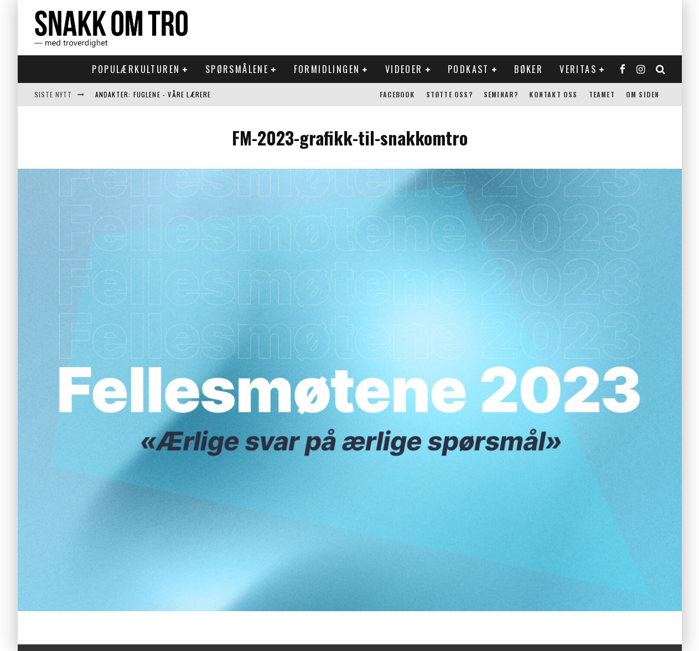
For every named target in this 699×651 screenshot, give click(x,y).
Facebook (397, 94)
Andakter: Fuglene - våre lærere (153, 94)
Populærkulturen (136, 69)
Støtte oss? (449, 94)
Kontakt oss (553, 94)
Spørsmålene (236, 69)
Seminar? (501, 94)
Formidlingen (327, 69)
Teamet (602, 94)
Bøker (528, 69)
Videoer (404, 69)
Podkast (468, 69)
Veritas (578, 69)
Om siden (643, 94)
